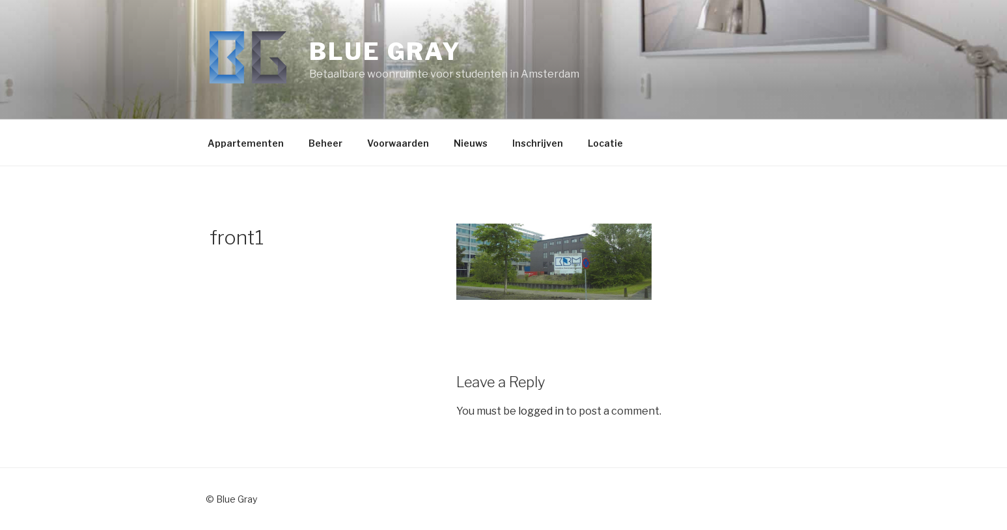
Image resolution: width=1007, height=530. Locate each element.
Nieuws (471, 143)
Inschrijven (537, 143)
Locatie (605, 143)
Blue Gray (385, 51)
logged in (541, 411)
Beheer (325, 143)
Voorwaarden (398, 143)
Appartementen (246, 143)
